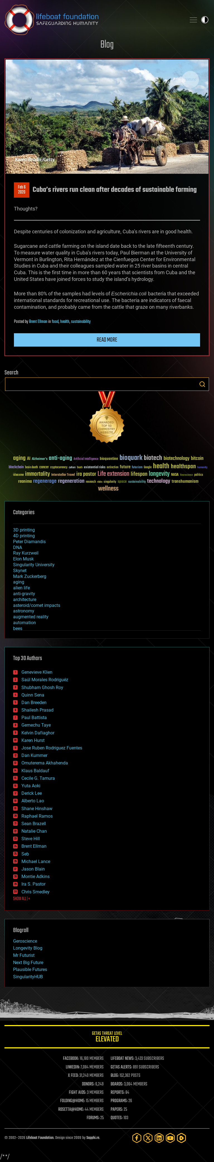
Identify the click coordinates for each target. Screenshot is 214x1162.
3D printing (24, 530)
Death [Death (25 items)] (79, 467)
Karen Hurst (33, 740)
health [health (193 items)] (161, 466)
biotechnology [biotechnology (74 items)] (176, 459)
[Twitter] (148, 1138)
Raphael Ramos (37, 816)
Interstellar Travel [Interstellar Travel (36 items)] (63, 475)
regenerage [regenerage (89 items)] (45, 481)
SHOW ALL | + (21, 899)
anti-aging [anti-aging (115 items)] (60, 458)
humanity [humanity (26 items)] (202, 467)
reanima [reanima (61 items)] (25, 481)
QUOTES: (117, 1118)
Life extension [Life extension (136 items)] (113, 474)
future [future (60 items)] (125, 467)
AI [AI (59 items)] (28, 459)
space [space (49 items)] (122, 481)
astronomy (23, 611)
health (64, 321)
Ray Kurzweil (25, 553)
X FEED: (73, 1075)
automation (24, 622)
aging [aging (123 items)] (19, 458)
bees (17, 628)
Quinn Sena (32, 695)
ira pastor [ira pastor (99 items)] (86, 474)
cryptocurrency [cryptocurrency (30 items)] (58, 467)
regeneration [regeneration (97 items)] (71, 481)
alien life (21, 587)
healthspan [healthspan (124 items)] (183, 466)
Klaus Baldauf (35, 770)
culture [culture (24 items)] (72, 467)
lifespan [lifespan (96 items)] (139, 474)
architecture (24, 599)
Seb (25, 854)
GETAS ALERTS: (121, 1067)
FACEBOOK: (71, 1058)
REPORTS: (118, 1092)
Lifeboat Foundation (40, 1138)
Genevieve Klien (36, 672)
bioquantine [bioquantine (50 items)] (109, 458)
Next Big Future (28, 962)
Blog (107, 45)
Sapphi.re (92, 1138)
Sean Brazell (33, 823)
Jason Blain (33, 869)
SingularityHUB (28, 976)
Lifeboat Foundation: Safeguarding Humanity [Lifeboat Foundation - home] (93, 19)
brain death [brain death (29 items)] (31, 467)
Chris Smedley (35, 891)
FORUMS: (93, 1118)
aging (18, 582)
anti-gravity (24, 593)
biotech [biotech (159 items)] (153, 458)
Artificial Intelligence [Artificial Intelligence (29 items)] (86, 459)
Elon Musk (23, 559)
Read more (107, 340)
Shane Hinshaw (36, 808)
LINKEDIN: (73, 1067)
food (55, 321)
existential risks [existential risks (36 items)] (94, 467)
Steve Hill (30, 838)
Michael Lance (35, 861)
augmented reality (30, 616)
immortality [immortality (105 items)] (37, 474)
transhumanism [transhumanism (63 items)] (185, 481)
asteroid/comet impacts (36, 605)
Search (202, 384)
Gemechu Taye (36, 725)
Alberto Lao (32, 800)
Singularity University (34, 564)
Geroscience (25, 941)
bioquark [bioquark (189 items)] (131, 458)
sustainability (81, 321)
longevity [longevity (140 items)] (159, 474)
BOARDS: (117, 1084)
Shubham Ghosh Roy (42, 687)
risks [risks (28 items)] (99, 482)
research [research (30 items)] (91, 482)
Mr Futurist (24, 955)
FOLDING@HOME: (72, 1101)
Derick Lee (31, 793)
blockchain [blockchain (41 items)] (16, 467)
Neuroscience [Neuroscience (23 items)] (186, 475)
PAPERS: (117, 1109)
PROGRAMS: (119, 1101)
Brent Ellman (38, 321)
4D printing (24, 535)
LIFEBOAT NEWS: (122, 1058)
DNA (17, 547)
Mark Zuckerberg (29, 576)
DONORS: (88, 1084)
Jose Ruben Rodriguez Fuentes (51, 748)
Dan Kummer (34, 755)
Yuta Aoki (30, 785)
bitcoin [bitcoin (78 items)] (197, 459)
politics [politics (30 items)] (198, 475)
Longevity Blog (27, 948)
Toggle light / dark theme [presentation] (204, 19)
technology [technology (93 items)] (158, 481)
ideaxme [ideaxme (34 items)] (18, 475)
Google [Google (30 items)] (148, 467)
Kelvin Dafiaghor (37, 733)
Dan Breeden (34, 702)
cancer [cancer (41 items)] (44, 467)
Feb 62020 (22, 190)
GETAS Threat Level (107, 1037)
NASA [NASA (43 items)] (175, 475)
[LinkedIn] (159, 1138)
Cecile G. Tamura (38, 778)
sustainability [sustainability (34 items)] (137, 482)
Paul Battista (34, 717)
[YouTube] (170, 1138)
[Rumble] (181, 1138)
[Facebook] (136, 1138)
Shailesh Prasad (37, 710)
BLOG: (115, 1075)
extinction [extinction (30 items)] (112, 467)
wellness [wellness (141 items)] (108, 488)
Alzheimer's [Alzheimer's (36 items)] (39, 459)
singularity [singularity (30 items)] (110, 482)
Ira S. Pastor (33, 884)
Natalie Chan (34, 831)
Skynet (19, 570)
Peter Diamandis (29, 541)
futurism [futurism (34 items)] (137, 468)
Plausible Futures (30, 969)
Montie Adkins (35, 876)
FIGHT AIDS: (77, 1092)
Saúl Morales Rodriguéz (44, 679)
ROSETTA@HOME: (71, 1109)
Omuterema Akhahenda (44, 763)
